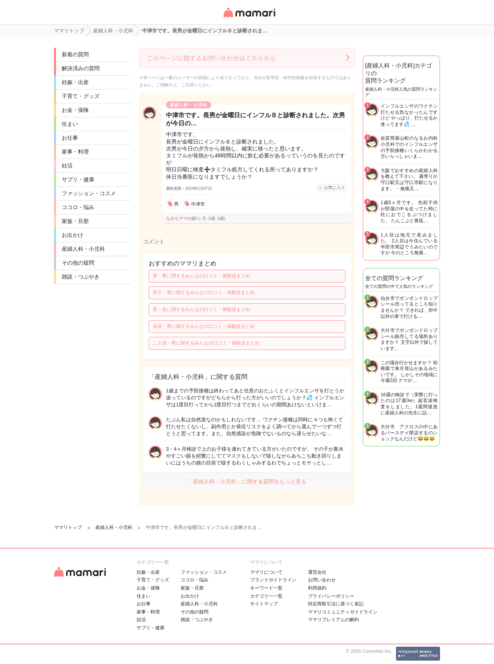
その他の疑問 (78, 263)
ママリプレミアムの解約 (333, 619)
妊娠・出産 (75, 82)
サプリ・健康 (78, 179)
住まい (70, 124)
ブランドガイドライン (273, 580)
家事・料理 (75, 152)
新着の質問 (75, 54)
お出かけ (72, 235)
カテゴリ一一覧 (266, 596)
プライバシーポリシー (331, 596)
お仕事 (70, 138)
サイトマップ (264, 604)
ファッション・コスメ (89, 193)
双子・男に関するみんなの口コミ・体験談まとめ (204, 292)
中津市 (198, 204)
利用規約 (317, 588)
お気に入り (334, 187)
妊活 (67, 165)
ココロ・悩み (78, 207)
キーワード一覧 (266, 588)
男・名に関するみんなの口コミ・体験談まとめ (201, 309)
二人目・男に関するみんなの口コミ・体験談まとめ (206, 343)
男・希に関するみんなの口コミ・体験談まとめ (201, 276)
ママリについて (266, 572)
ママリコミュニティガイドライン (342, 612)
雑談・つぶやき (81, 277)
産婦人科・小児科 (83, 249)
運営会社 (317, 572)
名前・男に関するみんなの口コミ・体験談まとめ (204, 326)
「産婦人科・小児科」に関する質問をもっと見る (247, 481)
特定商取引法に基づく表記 (336, 604)
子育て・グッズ (81, 96)
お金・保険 (75, 110)
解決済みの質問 (81, 68)
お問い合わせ (322, 580)
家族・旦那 (75, 221)
